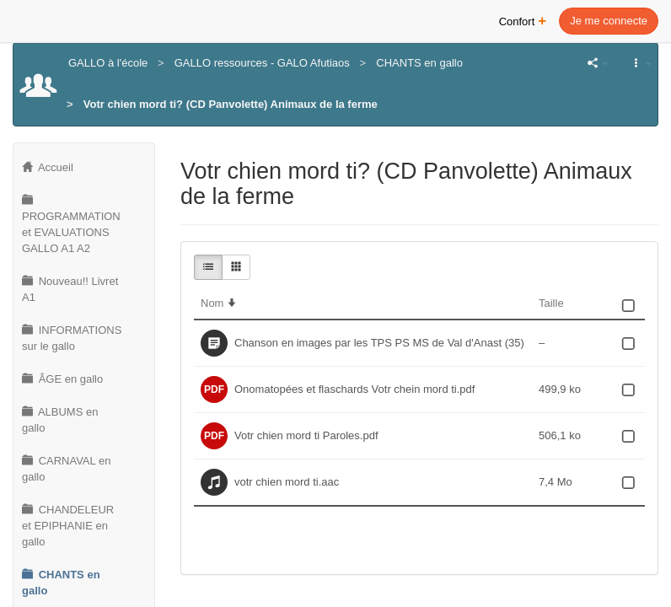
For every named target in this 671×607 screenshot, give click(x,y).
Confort (523, 20)
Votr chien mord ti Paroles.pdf (306, 435)
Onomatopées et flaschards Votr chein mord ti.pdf (354, 389)
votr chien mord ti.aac (286, 481)
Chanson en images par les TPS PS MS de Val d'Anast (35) (379, 342)
